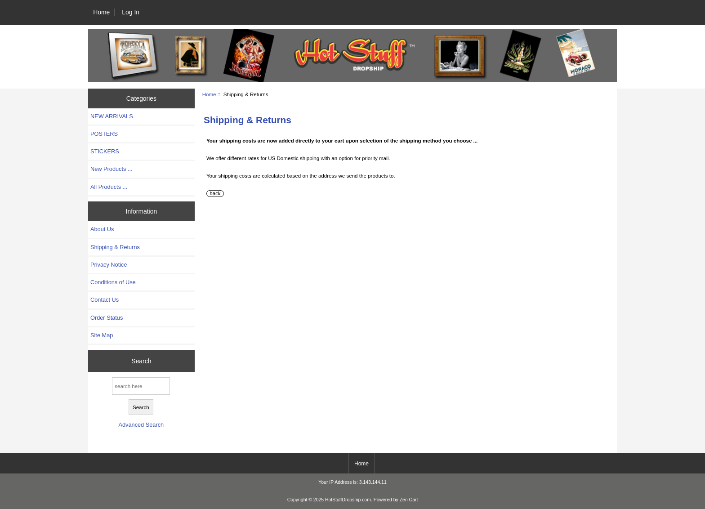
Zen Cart (409, 499)
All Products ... (108, 186)
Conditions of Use (113, 282)
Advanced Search (141, 424)
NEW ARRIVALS (111, 116)
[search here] (141, 386)
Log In (130, 12)
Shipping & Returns (115, 247)
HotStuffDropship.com (348, 499)
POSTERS (104, 133)
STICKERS (104, 151)
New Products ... (111, 168)
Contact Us (104, 299)
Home (101, 12)
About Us (102, 229)
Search (141, 361)
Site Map (101, 335)
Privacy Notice (108, 264)
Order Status (106, 317)
